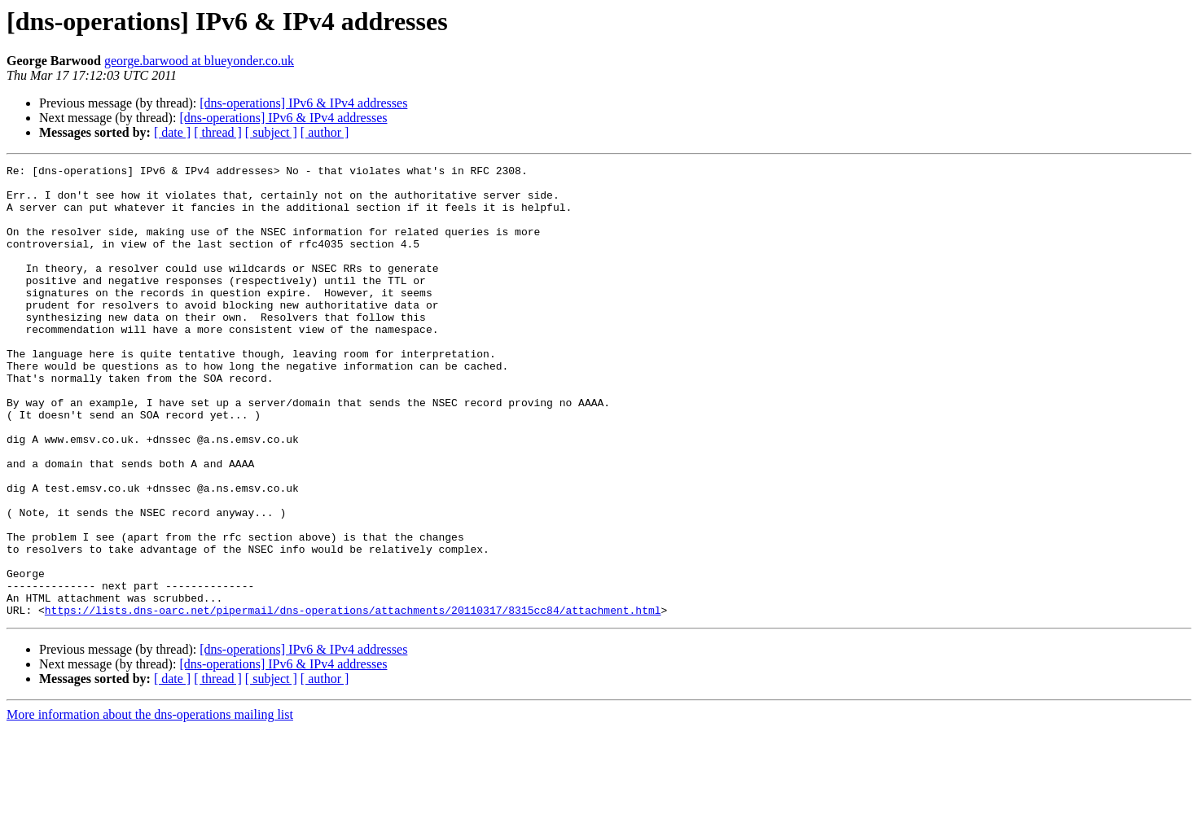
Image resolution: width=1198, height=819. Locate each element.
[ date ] (172, 132)
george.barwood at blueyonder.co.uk (199, 61)
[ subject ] (271, 132)
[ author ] (325, 132)
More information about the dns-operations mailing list (150, 805)
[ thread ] (218, 132)
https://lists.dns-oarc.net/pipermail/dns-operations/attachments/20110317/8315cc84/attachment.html (353, 700)
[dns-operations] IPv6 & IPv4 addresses (303, 103)
